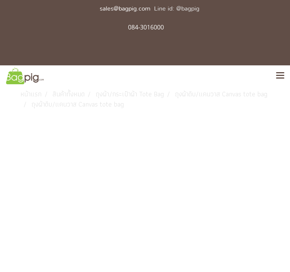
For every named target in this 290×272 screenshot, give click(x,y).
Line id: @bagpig (176, 9)
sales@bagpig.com (125, 9)
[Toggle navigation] (280, 76)
